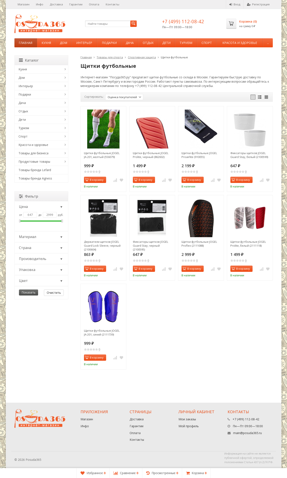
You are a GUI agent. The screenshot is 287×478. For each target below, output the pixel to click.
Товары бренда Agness (35, 178)
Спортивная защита (142, 57)
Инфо (39, 4)
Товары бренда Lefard (35, 170)
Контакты (112, 4)
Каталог (29, 60)
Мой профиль (188, 426)
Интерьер (84, 43)
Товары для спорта (110, 57)
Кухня (46, 43)
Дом (63, 43)
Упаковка (41, 270)
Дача (130, 43)
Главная (25, 43)
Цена (41, 206)
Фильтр (28, 196)
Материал (41, 237)
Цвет (41, 280)
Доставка (56, 4)
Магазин (23, 4)
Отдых (148, 43)
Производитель (41, 259)
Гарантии (75, 4)
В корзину (94, 180)
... (268, 43)
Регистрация (258, 4)
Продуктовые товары (34, 161)
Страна (41, 248)
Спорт (207, 43)
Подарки (109, 43)
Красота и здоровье (239, 43)
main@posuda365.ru (247, 433)
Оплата (94, 4)
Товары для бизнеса (33, 153)
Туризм (186, 43)
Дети (166, 43)
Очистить (54, 293)
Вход (234, 4)
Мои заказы (187, 419)
